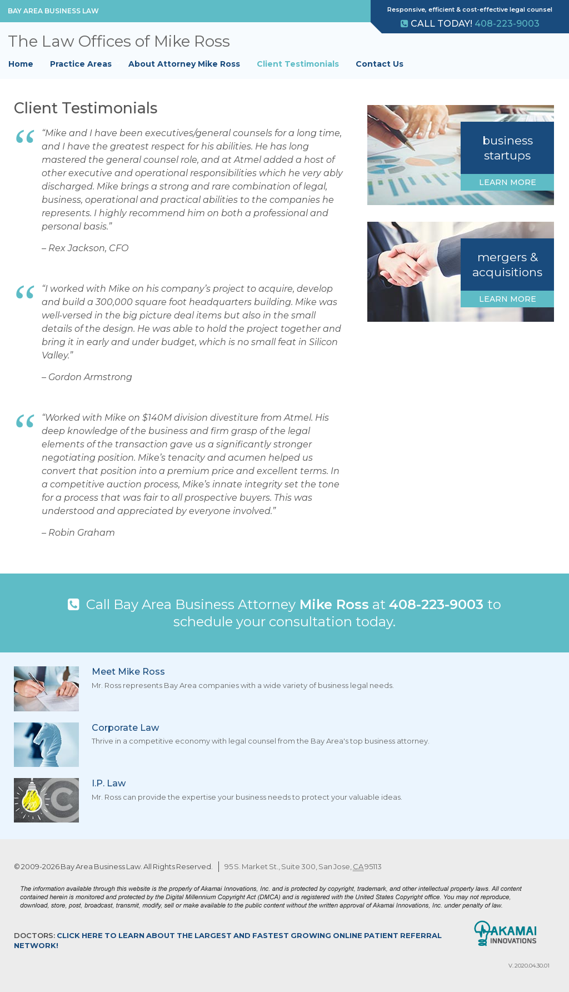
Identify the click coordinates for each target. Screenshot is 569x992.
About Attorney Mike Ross (184, 64)
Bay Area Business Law (53, 11)
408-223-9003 (507, 23)
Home (20, 64)
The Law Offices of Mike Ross (119, 41)
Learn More (507, 182)
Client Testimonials (298, 64)
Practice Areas (81, 64)
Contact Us (379, 64)
